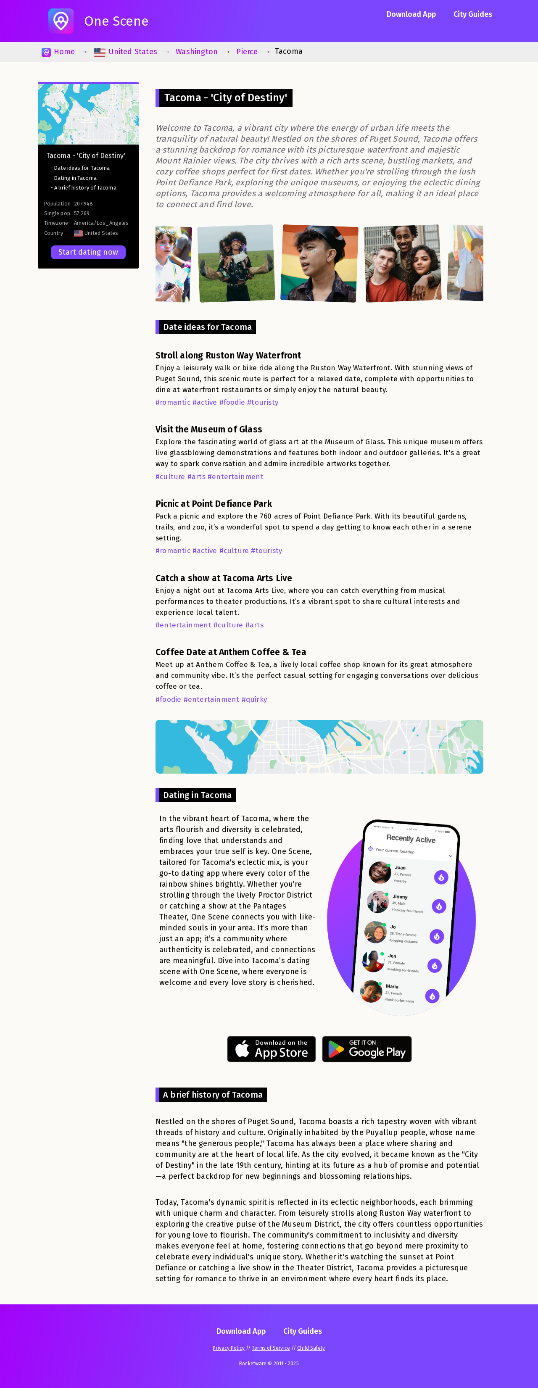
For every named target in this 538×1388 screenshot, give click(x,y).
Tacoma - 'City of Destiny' (86, 156)
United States (125, 52)
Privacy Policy (228, 1348)
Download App (411, 14)
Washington (197, 51)
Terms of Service (271, 1348)
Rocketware (252, 1364)
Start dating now (88, 252)
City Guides (473, 14)
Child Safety (311, 1348)
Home (58, 52)
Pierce (247, 51)
